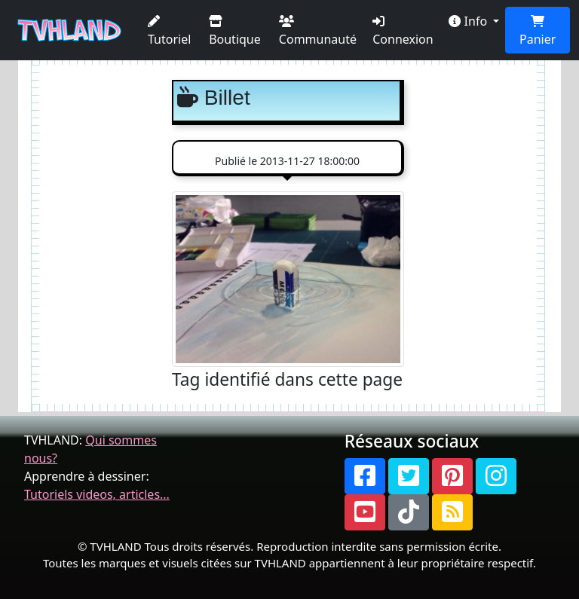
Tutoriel (169, 31)
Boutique (235, 31)
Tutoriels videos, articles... (97, 494)
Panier (537, 31)
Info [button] (469, 21)
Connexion (402, 31)
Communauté (318, 31)
